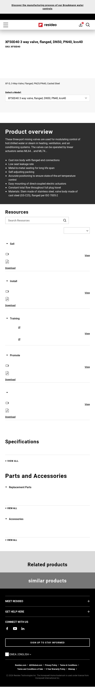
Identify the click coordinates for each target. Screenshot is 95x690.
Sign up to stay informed (47, 642)
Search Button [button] (88, 25)
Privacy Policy (51, 665)
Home (48, 25)
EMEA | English (25, 654)
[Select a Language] (77, 230)
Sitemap (71, 669)
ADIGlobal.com (35, 665)
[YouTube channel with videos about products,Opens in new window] (15, 628)
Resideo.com (20, 665)
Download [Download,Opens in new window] (10, 268)
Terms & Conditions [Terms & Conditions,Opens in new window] (68, 665)
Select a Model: (13, 92)
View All (13, 460)
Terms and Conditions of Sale (30, 669)
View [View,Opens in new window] (87, 255)
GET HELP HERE (19, 611)
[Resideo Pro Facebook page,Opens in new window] (7, 628)
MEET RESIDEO (19, 601)
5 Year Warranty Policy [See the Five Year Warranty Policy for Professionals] (55, 669)
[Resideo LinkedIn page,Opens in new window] (23, 628)
